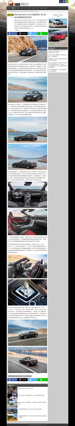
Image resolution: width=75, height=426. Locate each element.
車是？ (45, 9)
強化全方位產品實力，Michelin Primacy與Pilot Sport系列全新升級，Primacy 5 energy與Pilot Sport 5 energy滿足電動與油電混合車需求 (58, 65)
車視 (30, 9)
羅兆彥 (17, 30)
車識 (34, 9)
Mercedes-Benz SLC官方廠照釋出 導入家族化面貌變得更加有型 (26, 11)
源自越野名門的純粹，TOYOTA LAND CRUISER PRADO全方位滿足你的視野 (32, 416)
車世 (37, 9)
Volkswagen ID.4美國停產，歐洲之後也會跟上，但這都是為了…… (57, 55)
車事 (22, 9)
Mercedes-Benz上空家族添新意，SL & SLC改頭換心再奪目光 (31, 395)
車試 (18, 9)
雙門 (17, 376)
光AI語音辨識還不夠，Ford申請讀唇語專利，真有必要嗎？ (57, 70)
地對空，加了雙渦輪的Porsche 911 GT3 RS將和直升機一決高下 (57, 51)
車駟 (41, 9)
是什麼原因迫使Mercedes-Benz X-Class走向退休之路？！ (30, 409)
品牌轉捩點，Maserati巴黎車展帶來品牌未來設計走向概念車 (58, 59)
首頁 (8, 11)
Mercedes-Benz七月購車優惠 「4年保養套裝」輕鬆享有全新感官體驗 (32, 403)
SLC (10, 108)
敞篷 (24, 376)
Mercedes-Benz (12, 376)
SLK (18, 64)
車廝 (9, 9)
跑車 (21, 376)
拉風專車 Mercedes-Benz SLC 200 (25, 388)
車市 (26, 9)
